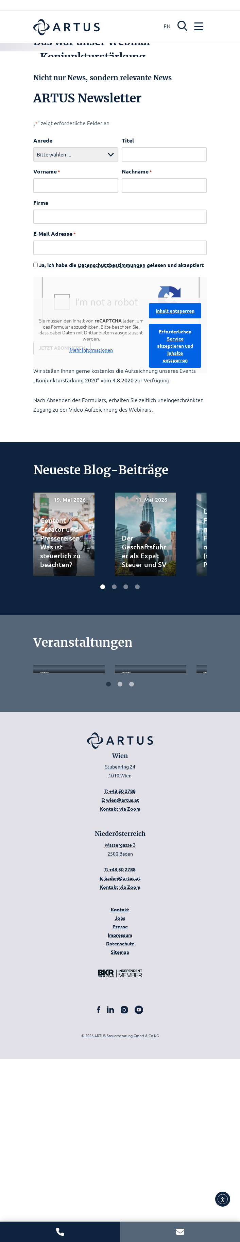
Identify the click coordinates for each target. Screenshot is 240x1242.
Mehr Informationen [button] (91, 477)
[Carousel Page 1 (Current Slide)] (102, 712)
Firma (40, 329)
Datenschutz (120, 1126)
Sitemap (120, 1135)
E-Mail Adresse (54, 360)
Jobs (120, 1101)
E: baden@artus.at (120, 1061)
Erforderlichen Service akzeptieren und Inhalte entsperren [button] (175, 472)
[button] (182, 25)
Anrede (42, 267)
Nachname (137, 298)
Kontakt (120, 1092)
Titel (128, 267)
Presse (120, 1109)
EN (167, 25)
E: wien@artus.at (120, 983)
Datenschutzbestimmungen (111, 391)
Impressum (120, 1118)
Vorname (46, 298)
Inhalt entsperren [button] (175, 437)
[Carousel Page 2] (114, 712)
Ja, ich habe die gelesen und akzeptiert (121, 391)
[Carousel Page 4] (137, 712)
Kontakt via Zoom (120, 992)
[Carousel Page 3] (125, 712)
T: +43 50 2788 (120, 974)
